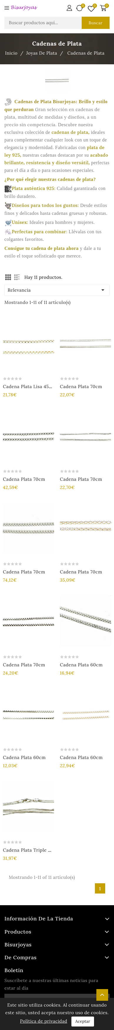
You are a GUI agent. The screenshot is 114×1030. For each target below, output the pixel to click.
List (17, 277)
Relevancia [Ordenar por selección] (57, 289)
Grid (8, 277)
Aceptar (82, 1021)
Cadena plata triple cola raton (37, 850)
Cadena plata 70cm (81, 386)
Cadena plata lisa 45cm (29, 386)
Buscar (96, 22)
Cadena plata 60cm (81, 665)
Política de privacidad (43, 1021)
